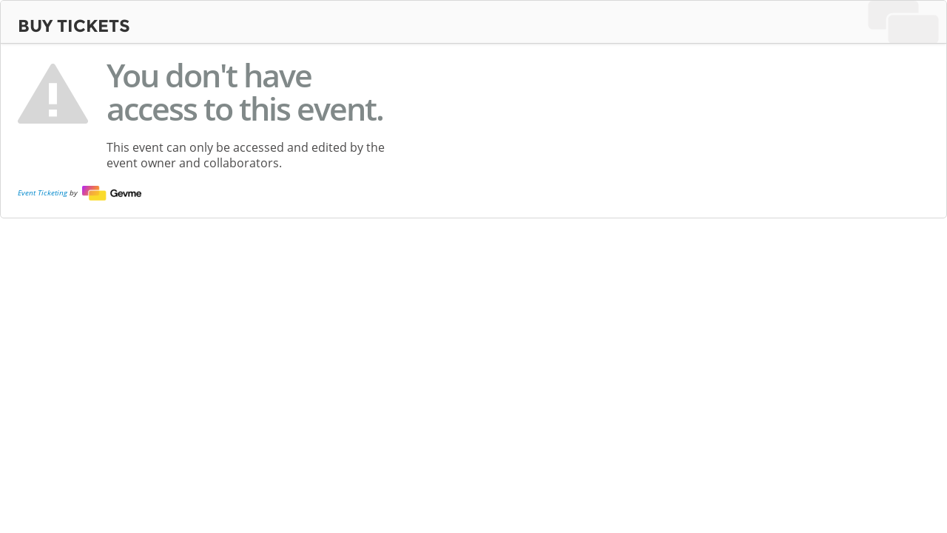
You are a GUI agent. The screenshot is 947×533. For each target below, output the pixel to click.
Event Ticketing (42, 192)
